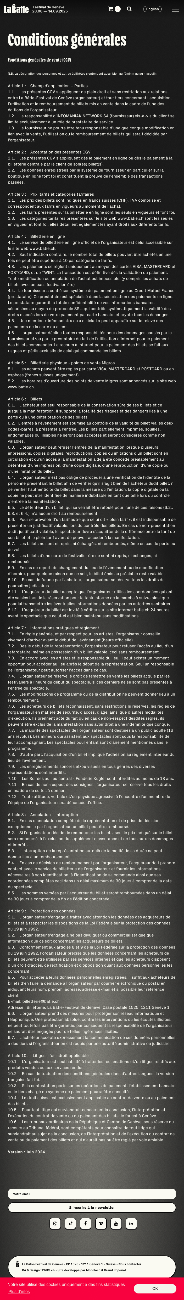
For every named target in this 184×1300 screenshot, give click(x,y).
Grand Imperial (115, 1270)
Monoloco (93, 1270)
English (152, 9)
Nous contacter (130, 1264)
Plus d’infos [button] (19, 1292)
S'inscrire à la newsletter (92, 1207)
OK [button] (155, 1289)
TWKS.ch (48, 1270)
